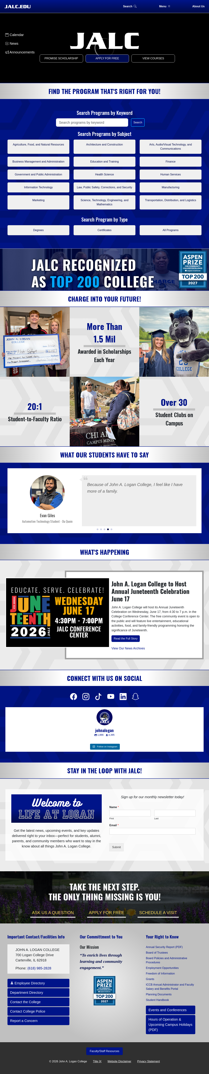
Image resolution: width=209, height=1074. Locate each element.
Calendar (14, 35)
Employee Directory (27, 983)
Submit (116, 847)
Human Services (170, 174)
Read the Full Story (126, 638)
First (111, 818)
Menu (165, 6)
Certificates (104, 230)
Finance (171, 161)
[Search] (92, 122)
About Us (198, 6)
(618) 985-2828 (39, 968)
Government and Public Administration (38, 174)
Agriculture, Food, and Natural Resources (38, 144)
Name (114, 807)
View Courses (153, 58)
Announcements (20, 52)
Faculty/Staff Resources (104, 1051)
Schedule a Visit (158, 912)
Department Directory (26, 992)
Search (129, 6)
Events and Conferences (167, 1010)
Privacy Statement (148, 1061)
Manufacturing (170, 187)
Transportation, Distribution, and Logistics (170, 200)
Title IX (97, 1061)
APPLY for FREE (106, 912)
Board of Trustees (157, 952)
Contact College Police (27, 1011)
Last (156, 818)
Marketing (38, 200)
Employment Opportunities (162, 967)
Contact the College (25, 1002)
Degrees (38, 230)
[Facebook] (73, 697)
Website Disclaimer (119, 1061)
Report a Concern (24, 1021)
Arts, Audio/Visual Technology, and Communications (170, 146)
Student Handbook (157, 999)
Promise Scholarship (61, 58)
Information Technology (38, 187)
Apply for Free (107, 58)
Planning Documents (159, 994)
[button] (97, 529)
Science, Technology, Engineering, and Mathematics (104, 202)
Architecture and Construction (104, 144)
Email (114, 825)
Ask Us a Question (53, 912)
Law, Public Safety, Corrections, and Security (104, 187)
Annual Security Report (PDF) (164, 947)
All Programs (171, 230)
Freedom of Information (160, 973)
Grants (150, 979)
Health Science (104, 174)
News (11, 43)
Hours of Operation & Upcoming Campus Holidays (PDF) (170, 1024)
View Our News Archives (128, 648)
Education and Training (104, 161)
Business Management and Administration (39, 161)
